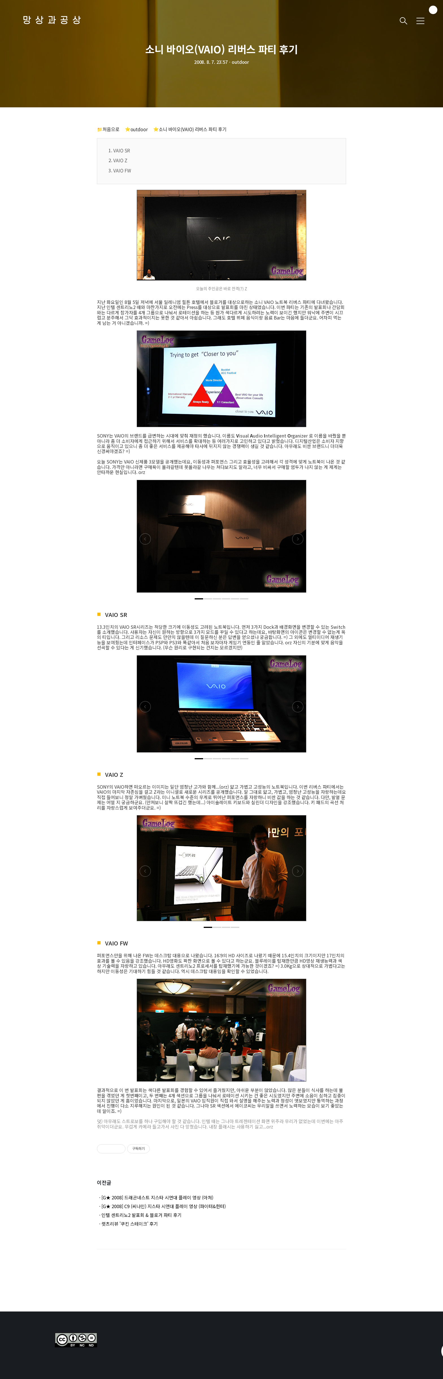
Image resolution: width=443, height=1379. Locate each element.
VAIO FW (122, 170)
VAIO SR (121, 150)
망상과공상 (54, 21)
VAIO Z (120, 160)
